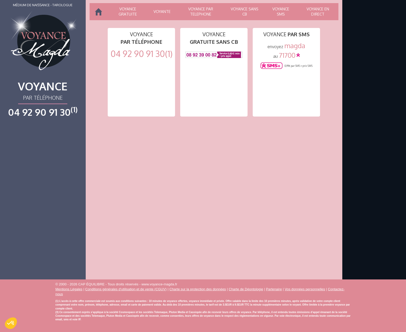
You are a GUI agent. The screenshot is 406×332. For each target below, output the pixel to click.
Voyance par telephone (200, 11)
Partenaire (274, 289)
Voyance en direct (318, 11)
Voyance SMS (280, 11)
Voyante (162, 11)
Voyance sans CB (244, 11)
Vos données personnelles (305, 289)
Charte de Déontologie (246, 289)
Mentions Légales (68, 289)
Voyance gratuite (128, 11)
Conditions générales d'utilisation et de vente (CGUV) (125, 289)
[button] (11, 323)
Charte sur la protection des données (197, 289)
